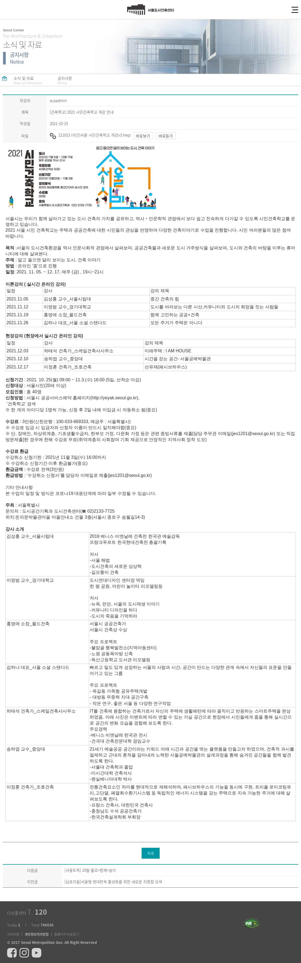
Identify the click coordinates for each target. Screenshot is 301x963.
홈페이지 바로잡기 (66, 934)
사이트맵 (13, 934)
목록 (150, 853)
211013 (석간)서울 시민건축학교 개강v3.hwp (90, 135)
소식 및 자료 (28, 80)
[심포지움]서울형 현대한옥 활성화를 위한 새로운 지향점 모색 (113, 881)
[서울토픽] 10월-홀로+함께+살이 (90, 870)
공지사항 (71, 80)
